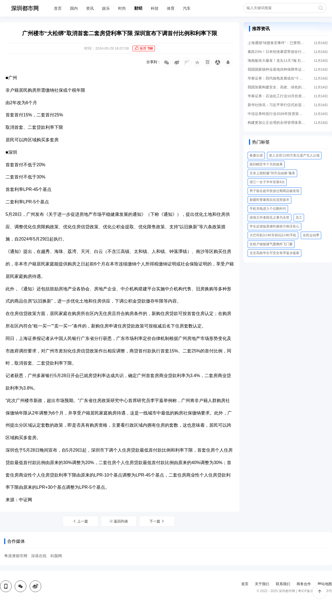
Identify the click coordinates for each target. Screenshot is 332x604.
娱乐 (106, 8)
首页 (58, 8)
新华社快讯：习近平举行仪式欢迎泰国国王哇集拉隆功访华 (277, 105)
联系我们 (283, 584)
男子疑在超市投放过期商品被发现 (274, 191)
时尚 (122, 8)
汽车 (187, 8)
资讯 (90, 8)
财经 (138, 8)
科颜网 (56, 556)
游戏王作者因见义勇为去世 (269, 217)
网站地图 (325, 584)
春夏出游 (256, 155)
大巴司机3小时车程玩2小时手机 (273, 235)
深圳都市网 (25, 8)
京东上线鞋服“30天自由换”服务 (272, 173)
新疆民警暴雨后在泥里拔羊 (269, 200)
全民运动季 (311, 235)
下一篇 (157, 521)
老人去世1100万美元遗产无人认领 (294, 155)
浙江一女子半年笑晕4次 (267, 182)
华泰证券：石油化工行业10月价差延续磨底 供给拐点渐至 (277, 96)
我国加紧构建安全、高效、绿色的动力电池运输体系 (277, 87)
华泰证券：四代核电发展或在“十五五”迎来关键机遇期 (277, 78)
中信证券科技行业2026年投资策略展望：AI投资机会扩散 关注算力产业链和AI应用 (277, 114)
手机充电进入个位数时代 (268, 209)
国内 (74, 8)
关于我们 (262, 584)
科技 (155, 8)
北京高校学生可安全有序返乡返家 (274, 253)
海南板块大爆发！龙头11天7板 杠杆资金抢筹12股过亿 (277, 60)
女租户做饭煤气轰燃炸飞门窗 (271, 244)
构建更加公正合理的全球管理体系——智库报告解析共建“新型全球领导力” (277, 123)
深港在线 (38, 556)
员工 (298, 217)
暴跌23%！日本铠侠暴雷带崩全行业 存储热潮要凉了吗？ (277, 52)
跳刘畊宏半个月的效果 (266, 164)
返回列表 (118, 521)
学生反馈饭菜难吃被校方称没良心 (274, 226)
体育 (171, 8)
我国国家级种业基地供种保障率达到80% (277, 69)
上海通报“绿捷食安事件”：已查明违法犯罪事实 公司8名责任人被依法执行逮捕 (277, 43)
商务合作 (304, 584)
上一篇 (80, 521)
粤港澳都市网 (15, 556)
